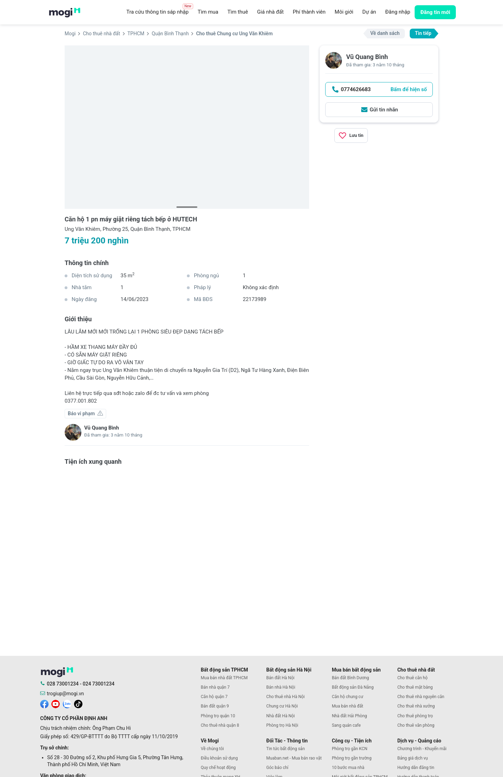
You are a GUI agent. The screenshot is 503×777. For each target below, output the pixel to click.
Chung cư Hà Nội (282, 706)
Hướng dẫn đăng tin (415, 767)
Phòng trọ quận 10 (218, 715)
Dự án (369, 12)
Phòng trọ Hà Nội (282, 725)
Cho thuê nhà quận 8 (220, 725)
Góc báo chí (277, 767)
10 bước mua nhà (348, 767)
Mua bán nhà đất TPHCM (224, 677)
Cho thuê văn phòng (415, 725)
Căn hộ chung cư (347, 696)
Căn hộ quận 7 (214, 696)
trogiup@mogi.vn (65, 693)
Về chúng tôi (212, 748)
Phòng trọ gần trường (352, 758)
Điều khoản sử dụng (219, 758)
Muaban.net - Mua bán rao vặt (294, 758)
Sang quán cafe (346, 725)
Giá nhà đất (270, 12)
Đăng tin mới (435, 12)
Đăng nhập (397, 12)
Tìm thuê (237, 12)
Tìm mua (208, 12)
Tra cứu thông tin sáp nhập (159, 10)
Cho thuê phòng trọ (415, 715)
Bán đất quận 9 (215, 706)
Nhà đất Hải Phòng (349, 715)
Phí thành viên (309, 12)
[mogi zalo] (67, 703)
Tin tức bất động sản (285, 748)
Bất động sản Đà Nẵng (353, 687)
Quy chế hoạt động (218, 767)
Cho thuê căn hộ (412, 677)
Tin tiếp (423, 33)
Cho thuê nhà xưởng (416, 706)
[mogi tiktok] (78, 703)
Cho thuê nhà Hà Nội (285, 696)
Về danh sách (385, 33)
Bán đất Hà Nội (280, 677)
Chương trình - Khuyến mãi (421, 748)
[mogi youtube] (55, 703)
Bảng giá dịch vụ (412, 758)
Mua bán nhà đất (347, 706)
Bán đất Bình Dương (350, 677)
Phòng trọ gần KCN (349, 748)
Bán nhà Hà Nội (280, 687)
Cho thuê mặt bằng (414, 687)
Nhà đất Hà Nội (280, 715)
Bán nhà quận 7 (215, 687)
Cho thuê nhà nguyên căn (420, 696)
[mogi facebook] (44, 703)
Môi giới (344, 12)
